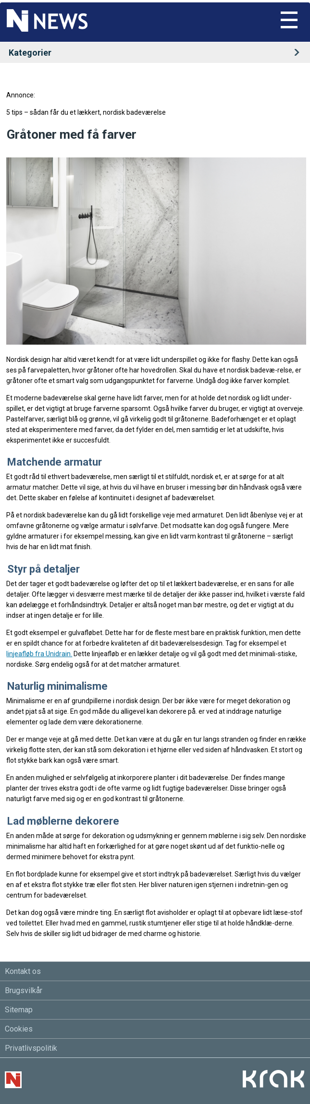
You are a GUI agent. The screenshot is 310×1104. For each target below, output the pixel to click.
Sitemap (19, 1009)
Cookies (19, 1028)
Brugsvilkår (23, 990)
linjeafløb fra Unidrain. (39, 654)
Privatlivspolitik (31, 1048)
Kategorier (157, 53)
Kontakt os (23, 971)
